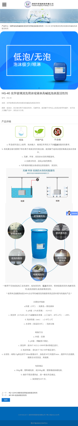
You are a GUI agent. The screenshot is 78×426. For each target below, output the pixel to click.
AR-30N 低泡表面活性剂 (18, 395)
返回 (5, 400)
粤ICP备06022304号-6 (39, 423)
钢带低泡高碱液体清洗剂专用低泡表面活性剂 (26, 26)
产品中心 (5, 26)
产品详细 (6, 121)
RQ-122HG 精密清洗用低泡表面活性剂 (23, 393)
